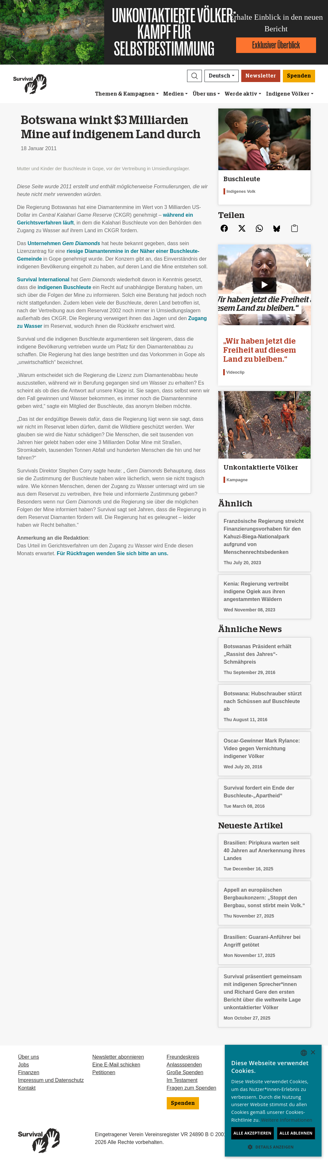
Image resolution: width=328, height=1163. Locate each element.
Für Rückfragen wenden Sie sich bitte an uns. (112, 553)
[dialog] (273, 1101)
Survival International (43, 279)
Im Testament (182, 1080)
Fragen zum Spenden (191, 1088)
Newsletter (260, 75)
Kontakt (26, 1088)
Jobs (23, 1064)
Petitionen (103, 1072)
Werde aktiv (240, 94)
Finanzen (28, 1072)
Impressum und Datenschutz (51, 1080)
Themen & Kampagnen (125, 94)
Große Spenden (185, 1072)
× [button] (312, 1052)
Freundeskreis (183, 1057)
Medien (173, 94)
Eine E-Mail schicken (116, 1064)
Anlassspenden (184, 1064)
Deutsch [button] (219, 75)
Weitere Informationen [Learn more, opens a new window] (287, 1120)
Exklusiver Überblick (276, 45)
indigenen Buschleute (64, 287)
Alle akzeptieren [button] (253, 1133)
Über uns (204, 94)
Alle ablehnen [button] (296, 1133)
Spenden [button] (299, 75)
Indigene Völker (288, 94)
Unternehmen (63, 243)
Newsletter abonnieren (118, 1057)
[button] (194, 76)
